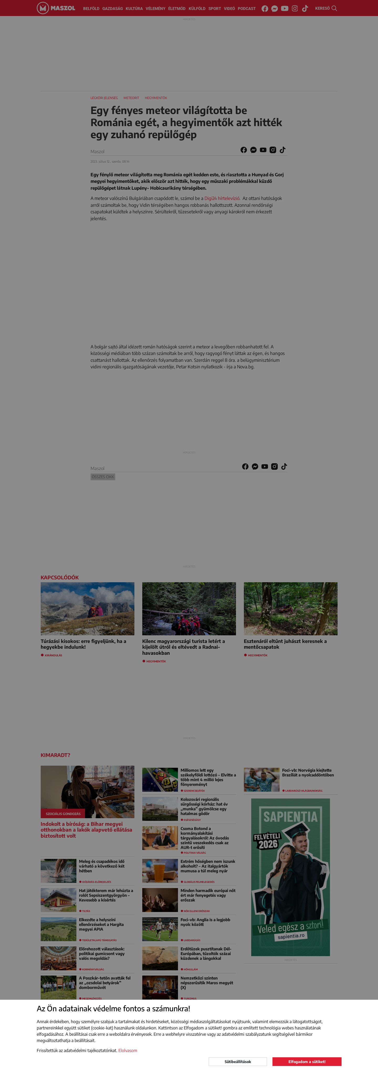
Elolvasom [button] (127, 1050)
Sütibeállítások (238, 1061)
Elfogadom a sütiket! (307, 1061)
